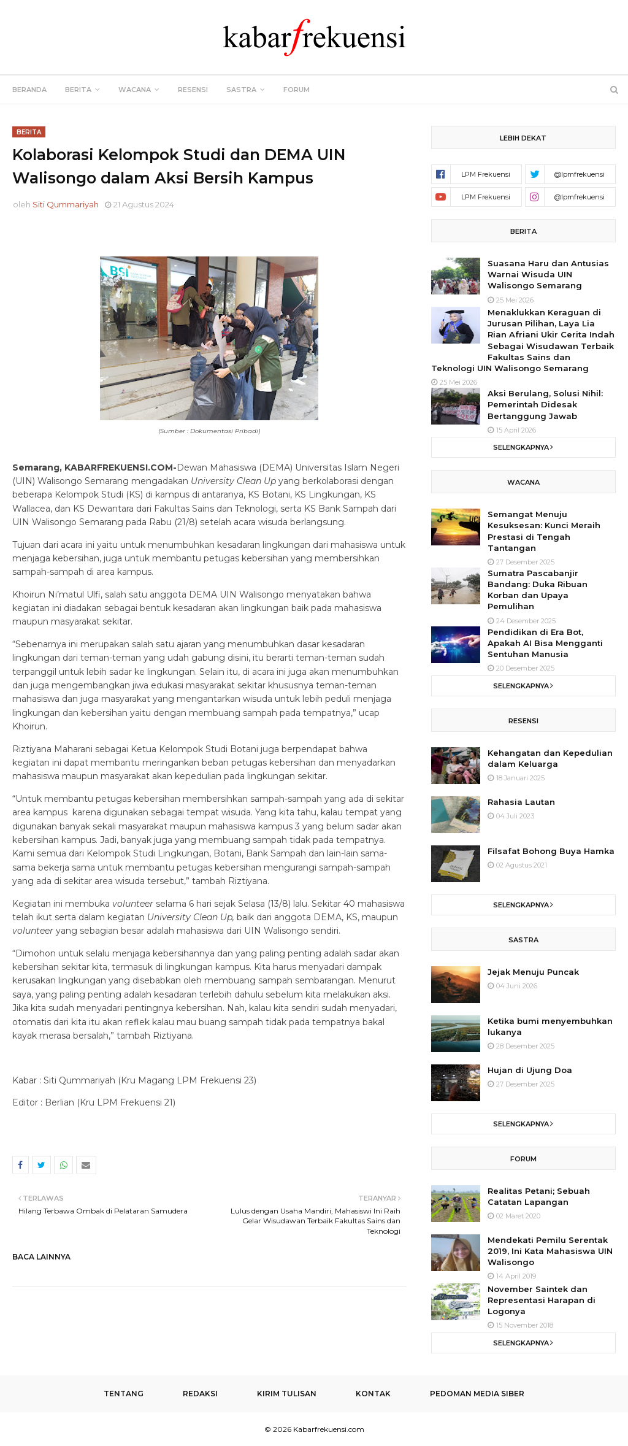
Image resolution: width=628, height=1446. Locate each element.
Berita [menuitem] (78, 89)
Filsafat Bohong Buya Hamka (551, 851)
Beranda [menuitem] (29, 89)
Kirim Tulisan (286, 1393)
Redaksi (200, 1393)
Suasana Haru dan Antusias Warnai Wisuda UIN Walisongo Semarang (548, 274)
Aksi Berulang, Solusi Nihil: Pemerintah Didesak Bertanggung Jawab (545, 404)
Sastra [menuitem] (241, 89)
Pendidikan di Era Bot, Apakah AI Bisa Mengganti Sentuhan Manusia (545, 643)
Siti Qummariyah (66, 204)
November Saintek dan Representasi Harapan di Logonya (541, 1300)
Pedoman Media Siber (477, 1393)
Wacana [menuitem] (134, 89)
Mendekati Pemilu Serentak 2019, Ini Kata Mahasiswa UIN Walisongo (550, 1251)
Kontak (373, 1393)
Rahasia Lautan (521, 802)
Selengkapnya (521, 447)
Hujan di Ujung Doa (530, 1070)
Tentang (124, 1393)
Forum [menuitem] (296, 89)
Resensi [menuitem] (193, 89)
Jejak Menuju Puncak (533, 972)
